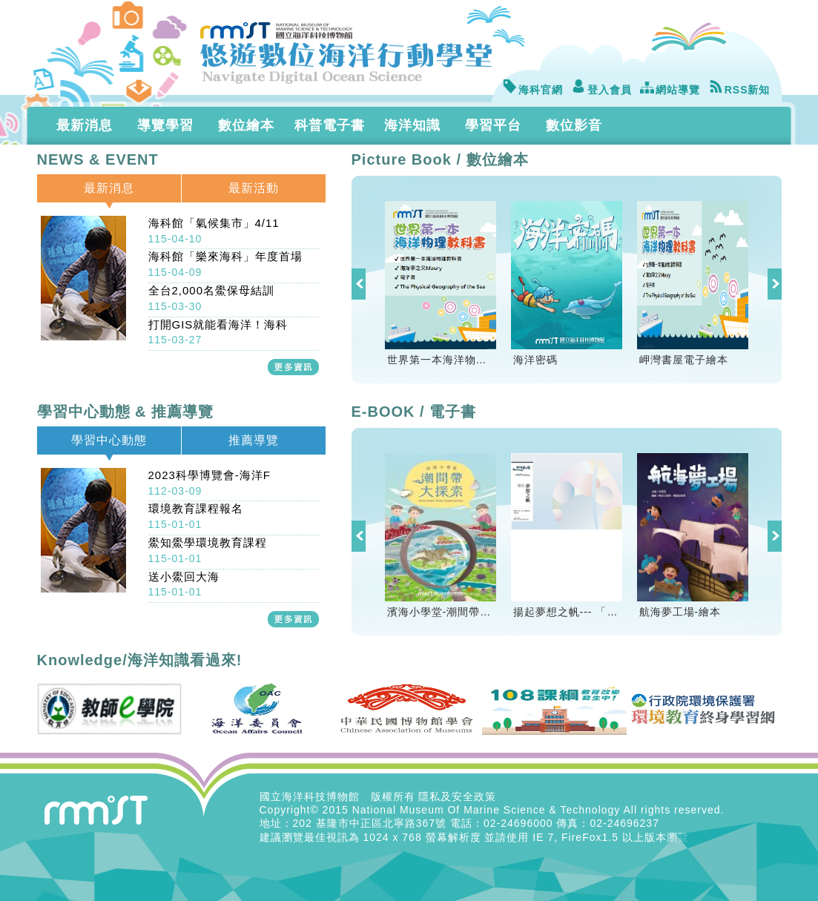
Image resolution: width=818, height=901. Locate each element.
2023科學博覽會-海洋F (209, 483)
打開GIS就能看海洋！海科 (218, 332)
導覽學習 (165, 125)
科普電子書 (329, 125)
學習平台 (493, 125)
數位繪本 (246, 125)
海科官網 (532, 90)
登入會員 (601, 90)
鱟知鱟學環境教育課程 (207, 550)
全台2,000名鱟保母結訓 (211, 298)
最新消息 (84, 125)
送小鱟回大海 (184, 584)
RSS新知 (739, 90)
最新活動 (253, 188)
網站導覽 (669, 90)
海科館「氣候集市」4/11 (214, 231)
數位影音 (574, 125)
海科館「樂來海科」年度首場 (225, 264)
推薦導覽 (253, 440)
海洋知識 (412, 125)
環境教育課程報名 (195, 516)
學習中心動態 (109, 440)
